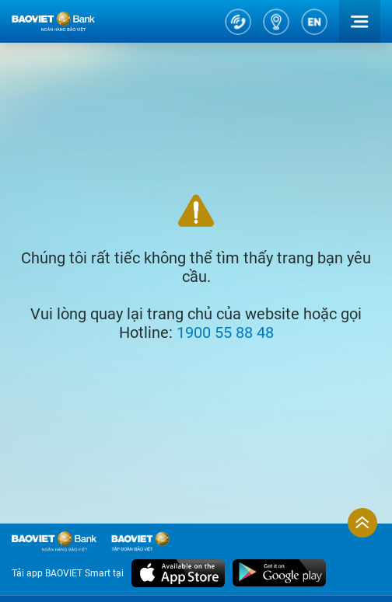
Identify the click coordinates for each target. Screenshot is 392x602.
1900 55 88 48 (225, 332)
